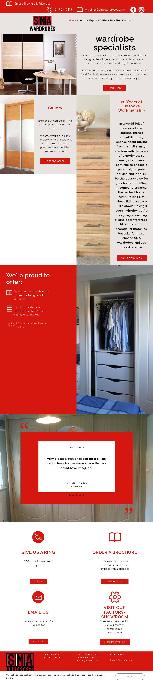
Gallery (104, 20)
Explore (94, 20)
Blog (118, 20)
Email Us (38, 641)
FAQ (112, 20)
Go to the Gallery (55, 161)
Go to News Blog (131, 258)
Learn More (115, 88)
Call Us (38, 581)
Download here (114, 581)
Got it (130, 676)
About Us (83, 20)
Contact (127, 20)
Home (72, 20)
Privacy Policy (117, 654)
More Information (114, 641)
